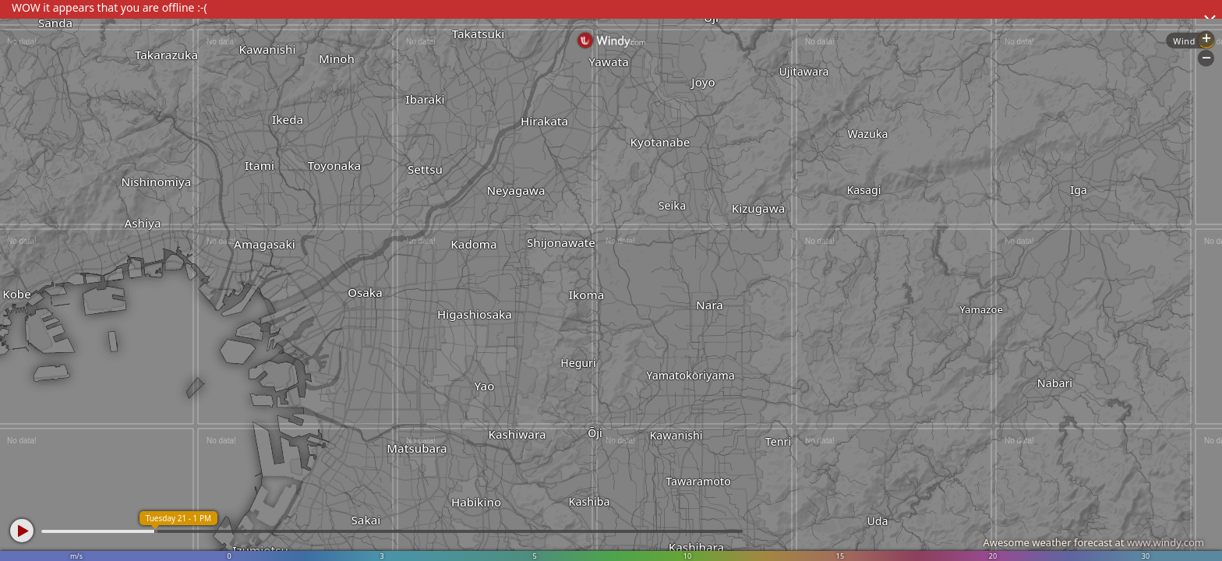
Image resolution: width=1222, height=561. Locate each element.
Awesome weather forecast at (1093, 542)
